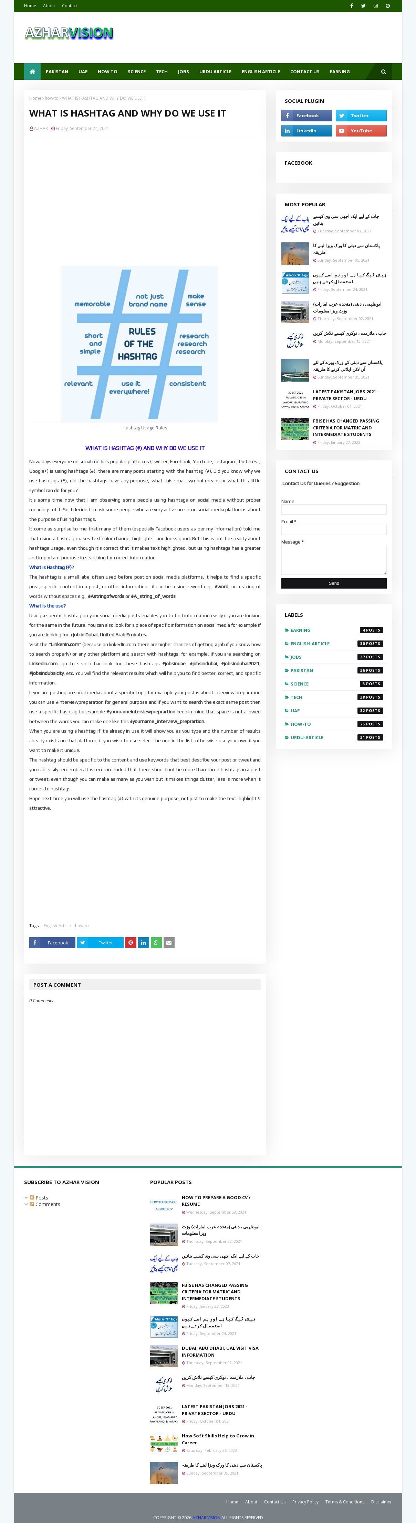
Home (30, 6)
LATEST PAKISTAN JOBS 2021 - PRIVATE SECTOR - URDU (346, 395)
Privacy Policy (305, 1502)
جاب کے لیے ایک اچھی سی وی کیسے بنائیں (346, 219)
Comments (45, 1204)
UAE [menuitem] (83, 71)
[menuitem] (32, 71)
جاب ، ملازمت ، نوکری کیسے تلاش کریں (349, 333)
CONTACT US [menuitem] (305, 71)
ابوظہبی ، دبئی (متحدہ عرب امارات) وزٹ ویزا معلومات (347, 307)
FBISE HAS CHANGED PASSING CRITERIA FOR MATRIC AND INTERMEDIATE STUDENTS (346, 427)
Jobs (337, 657)
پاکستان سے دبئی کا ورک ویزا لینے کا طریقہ (346, 248)
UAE (337, 711)
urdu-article (337, 737)
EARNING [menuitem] (340, 71)
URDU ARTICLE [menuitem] (215, 71)
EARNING (337, 630)
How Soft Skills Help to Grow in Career (218, 1439)
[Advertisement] (150, 190)
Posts (39, 1197)
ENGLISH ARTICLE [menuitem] (261, 71)
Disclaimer (381, 1502)
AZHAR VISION (206, 1518)
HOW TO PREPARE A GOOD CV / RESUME (216, 1200)
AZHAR (41, 128)
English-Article (57, 926)
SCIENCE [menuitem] (137, 71)
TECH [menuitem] (162, 71)
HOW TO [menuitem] (107, 71)
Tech (337, 697)
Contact (69, 6)
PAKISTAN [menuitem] (57, 71)
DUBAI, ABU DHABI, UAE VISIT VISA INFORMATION (220, 1351)
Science (337, 684)
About (49, 6)
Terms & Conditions (344, 1502)
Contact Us (274, 1502)
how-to (52, 98)
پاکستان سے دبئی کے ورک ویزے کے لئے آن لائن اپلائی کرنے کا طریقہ (348, 365)
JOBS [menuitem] (183, 71)
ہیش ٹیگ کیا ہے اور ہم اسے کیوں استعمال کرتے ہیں (349, 278)
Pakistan (337, 670)
